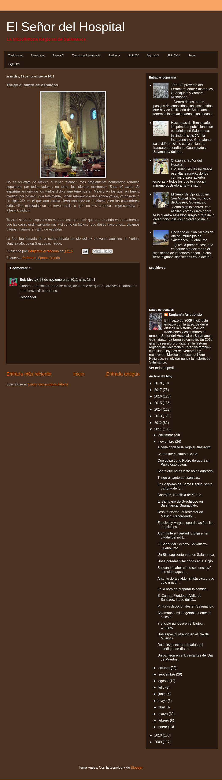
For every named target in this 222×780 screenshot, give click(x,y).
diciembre (166, 435)
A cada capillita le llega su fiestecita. (184, 447)
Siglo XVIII (173, 55)
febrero (164, 720)
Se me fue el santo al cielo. (178, 454)
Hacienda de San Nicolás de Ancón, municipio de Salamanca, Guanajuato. (192, 236)
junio (162, 694)
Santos (43, 258)
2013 (158, 416)
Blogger (136, 767)
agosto (163, 681)
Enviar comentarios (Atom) (48, 384)
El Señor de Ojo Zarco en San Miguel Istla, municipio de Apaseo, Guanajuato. (191, 198)
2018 (158, 383)
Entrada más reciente (28, 374)
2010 (158, 735)
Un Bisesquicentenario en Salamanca (186, 554)
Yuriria (55, 258)
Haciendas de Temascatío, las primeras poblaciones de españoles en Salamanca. (192, 127)
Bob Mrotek (29, 279)
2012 (158, 423)
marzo (163, 714)
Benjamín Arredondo (185, 314)
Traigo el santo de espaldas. (179, 477)
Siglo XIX (58, 55)
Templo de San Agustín (86, 55)
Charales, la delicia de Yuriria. (180, 495)
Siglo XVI (14, 64)
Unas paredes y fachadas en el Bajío (185, 561)
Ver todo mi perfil (161, 368)
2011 (158, 429)
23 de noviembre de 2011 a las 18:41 (67, 279)
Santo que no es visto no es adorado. (186, 471)
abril (162, 707)
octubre (164, 668)
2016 (158, 396)
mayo (163, 701)
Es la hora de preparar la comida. (183, 589)
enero (163, 727)
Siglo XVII (153, 55)
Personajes (37, 55)
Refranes (29, 258)
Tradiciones (15, 55)
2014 (158, 409)
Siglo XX (133, 55)
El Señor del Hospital (65, 27)
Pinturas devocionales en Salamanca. (186, 606)
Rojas (191, 55)
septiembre (167, 674)
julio (161, 687)
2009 (158, 742)
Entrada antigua (123, 374)
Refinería (114, 55)
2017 (158, 390)
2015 (158, 403)
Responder (28, 297)
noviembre (166, 441)
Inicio (78, 374)
